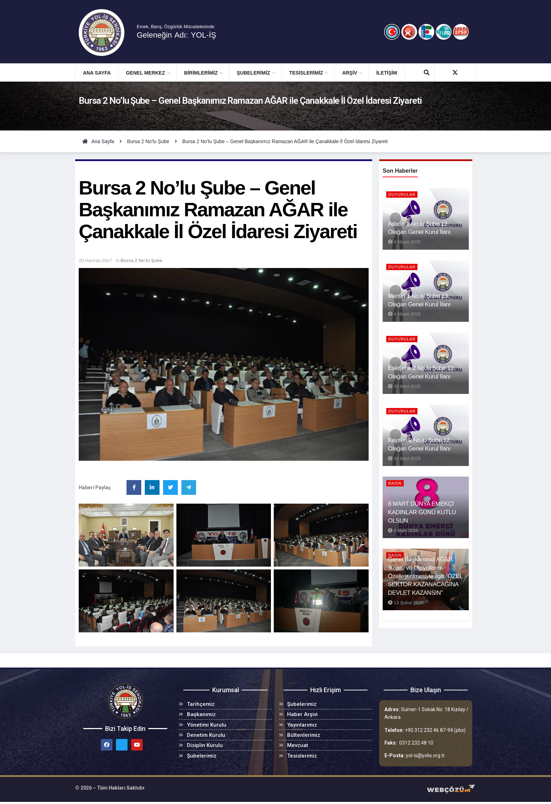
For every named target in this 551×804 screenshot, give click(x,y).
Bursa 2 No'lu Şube (141, 260)
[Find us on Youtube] (468, 73)
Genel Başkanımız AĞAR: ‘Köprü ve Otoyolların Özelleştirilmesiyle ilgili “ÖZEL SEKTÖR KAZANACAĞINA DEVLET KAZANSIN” (425, 576)
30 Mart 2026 (404, 386)
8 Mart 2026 (403, 530)
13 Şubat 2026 (405, 602)
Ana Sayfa (97, 73)
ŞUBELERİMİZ (253, 73)
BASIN (395, 483)
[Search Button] (426, 73)
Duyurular (401, 194)
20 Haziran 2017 (95, 260)
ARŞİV (349, 73)
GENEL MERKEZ (145, 73)
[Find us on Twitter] (455, 73)
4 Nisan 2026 (404, 241)
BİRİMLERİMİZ (201, 73)
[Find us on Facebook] (442, 73)
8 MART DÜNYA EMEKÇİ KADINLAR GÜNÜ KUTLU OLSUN (422, 512)
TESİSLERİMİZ (306, 73)
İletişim (386, 73)
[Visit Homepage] (106, 32)
